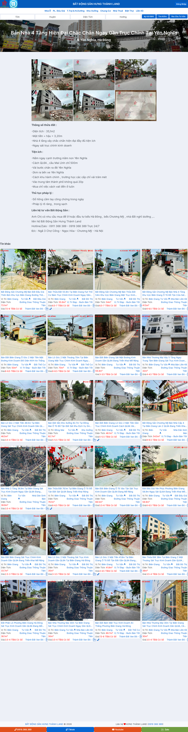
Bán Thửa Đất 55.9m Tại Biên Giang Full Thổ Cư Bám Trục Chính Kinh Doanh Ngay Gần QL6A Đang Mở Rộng (70, 294)
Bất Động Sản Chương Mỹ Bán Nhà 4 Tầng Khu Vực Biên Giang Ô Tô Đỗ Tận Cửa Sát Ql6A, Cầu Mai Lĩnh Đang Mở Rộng (163, 294)
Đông (179, 382)
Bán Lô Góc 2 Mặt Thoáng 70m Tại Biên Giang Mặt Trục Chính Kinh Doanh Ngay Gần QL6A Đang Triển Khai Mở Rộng (68, 359)
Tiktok (70, 729)
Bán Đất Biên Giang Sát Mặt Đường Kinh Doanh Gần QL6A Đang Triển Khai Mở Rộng (116, 359)
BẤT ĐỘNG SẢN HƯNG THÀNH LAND (44, 724)
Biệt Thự (129, 10)
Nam (130, 316)
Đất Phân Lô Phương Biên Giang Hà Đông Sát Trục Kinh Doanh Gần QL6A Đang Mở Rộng (22, 625)
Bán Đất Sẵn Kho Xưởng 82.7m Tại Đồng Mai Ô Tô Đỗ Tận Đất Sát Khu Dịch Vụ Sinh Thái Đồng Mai (69, 425)
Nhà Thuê (118, 10)
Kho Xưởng (92, 10)
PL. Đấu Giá (59, 10)
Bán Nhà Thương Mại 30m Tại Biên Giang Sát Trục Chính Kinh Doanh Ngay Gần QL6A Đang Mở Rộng (70, 625)
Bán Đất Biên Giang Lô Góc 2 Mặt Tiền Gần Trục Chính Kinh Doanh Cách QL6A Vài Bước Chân (117, 425)
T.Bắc (177, 447)
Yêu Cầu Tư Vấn (178, 16)
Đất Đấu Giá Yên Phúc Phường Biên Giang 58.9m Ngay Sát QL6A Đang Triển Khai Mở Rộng (163, 490)
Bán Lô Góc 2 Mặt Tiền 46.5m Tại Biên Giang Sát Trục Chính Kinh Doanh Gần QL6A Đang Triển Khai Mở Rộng (23, 425)
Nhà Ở (48, 10)
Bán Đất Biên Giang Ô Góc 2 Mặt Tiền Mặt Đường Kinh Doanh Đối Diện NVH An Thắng (23, 359)
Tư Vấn (26, 299)
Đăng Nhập (181, 4)
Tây (130, 447)
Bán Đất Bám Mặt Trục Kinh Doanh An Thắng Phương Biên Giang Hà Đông (114, 624)
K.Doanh (76, 251)
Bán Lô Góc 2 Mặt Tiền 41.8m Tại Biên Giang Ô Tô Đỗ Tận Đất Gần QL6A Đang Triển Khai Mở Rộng (115, 559)
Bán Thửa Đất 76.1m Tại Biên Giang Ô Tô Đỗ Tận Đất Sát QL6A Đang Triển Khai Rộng (70, 490)
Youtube (117, 729)
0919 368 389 (155, 724)
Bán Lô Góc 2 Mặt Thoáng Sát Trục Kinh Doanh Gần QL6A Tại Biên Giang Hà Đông (69, 559)
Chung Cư (105, 10)
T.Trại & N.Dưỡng (75, 10)
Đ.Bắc (38, 251)
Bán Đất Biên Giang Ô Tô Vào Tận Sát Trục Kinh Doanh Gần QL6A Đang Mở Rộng (116, 490)
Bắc (177, 316)
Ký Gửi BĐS (149, 16)
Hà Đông (5, 251)
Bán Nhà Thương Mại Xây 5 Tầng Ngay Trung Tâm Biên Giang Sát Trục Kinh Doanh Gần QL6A (164, 359)
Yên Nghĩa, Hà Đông (95, 40)
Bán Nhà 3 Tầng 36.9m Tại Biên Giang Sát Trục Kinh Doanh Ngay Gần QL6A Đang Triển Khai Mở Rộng (22, 490)
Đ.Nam (179, 251)
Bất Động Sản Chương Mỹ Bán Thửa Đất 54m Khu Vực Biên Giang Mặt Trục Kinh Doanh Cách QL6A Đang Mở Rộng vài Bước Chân (117, 294)
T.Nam (35, 316)
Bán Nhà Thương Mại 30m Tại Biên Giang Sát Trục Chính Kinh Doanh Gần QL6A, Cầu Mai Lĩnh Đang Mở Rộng (163, 625)
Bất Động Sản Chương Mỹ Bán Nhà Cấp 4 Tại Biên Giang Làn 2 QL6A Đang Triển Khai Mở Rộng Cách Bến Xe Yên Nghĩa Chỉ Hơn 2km (164, 425)
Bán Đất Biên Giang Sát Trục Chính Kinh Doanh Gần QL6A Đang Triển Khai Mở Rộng (22, 559)
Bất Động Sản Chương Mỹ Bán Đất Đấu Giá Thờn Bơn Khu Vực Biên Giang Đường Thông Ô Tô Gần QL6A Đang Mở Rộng (23, 294)
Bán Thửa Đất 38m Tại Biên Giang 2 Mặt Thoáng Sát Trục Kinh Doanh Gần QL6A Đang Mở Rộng (162, 559)
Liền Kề (140, 10)
